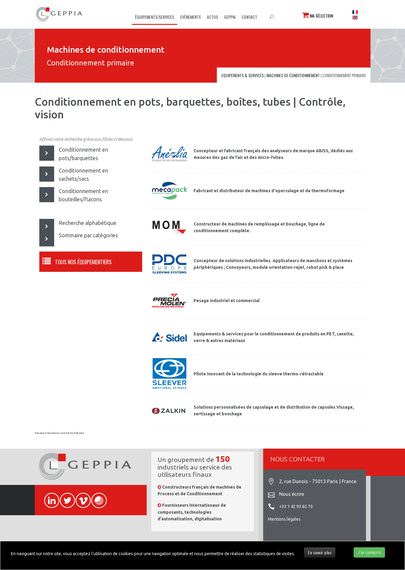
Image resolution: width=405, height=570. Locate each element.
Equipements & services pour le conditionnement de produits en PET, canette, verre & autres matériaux (274, 337)
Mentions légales (284, 519)
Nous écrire (291, 494)
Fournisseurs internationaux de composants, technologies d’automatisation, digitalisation (192, 512)
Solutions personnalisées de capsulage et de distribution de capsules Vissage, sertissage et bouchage (274, 410)
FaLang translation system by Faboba (59, 433)
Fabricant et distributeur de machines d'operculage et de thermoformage (269, 190)
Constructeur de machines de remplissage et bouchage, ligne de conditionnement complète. (259, 227)
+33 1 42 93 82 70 (296, 506)
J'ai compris (369, 552)
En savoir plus (320, 552)
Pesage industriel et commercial (227, 300)
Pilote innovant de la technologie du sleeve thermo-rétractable (259, 373)
